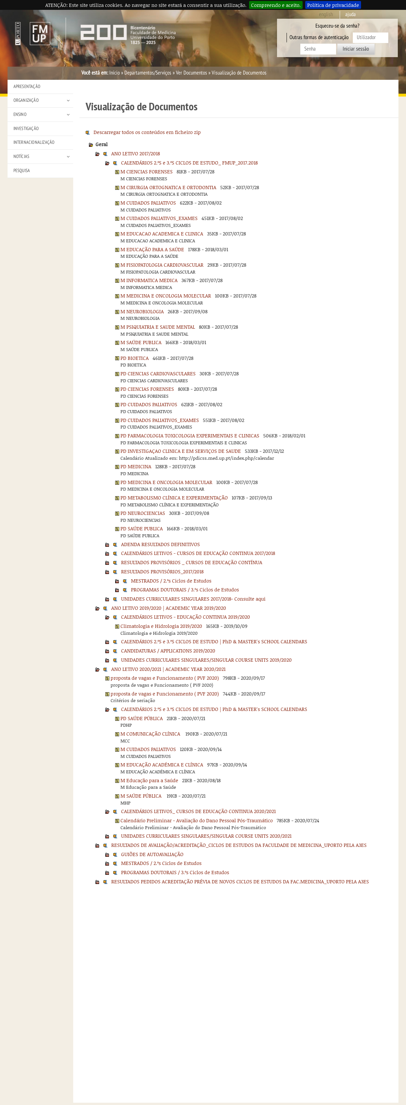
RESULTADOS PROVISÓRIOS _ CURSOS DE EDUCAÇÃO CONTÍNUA (191, 562)
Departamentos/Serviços (147, 73)
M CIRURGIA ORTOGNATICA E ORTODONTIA (168, 187)
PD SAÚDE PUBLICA (141, 528)
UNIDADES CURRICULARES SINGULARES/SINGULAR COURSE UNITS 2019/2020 (206, 659)
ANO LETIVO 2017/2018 (135, 153)
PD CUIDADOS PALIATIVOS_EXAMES (159, 420)
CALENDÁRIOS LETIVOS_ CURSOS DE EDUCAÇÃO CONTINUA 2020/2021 (198, 811)
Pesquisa (21, 170)
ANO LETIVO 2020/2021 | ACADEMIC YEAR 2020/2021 (168, 669)
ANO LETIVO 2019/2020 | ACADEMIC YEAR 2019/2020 (168, 608)
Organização (26, 100)
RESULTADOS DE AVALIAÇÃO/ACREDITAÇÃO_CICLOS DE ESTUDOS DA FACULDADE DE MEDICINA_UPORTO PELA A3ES (239, 845)
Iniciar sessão (356, 49)
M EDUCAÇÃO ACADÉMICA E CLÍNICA (161, 764)
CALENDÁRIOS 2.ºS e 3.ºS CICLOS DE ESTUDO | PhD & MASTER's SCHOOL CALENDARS (214, 641)
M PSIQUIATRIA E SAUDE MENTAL (157, 326)
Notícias (21, 156)
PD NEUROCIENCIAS (142, 513)
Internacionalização (34, 142)
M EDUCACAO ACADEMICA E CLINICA (161, 233)
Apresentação (26, 86)
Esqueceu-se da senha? (337, 26)
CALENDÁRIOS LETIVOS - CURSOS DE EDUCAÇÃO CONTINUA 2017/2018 (198, 553)
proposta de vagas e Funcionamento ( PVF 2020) (165, 677)
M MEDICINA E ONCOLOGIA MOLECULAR (165, 295)
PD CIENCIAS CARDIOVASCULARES (158, 373)
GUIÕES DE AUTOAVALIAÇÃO (152, 854)
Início (114, 73)
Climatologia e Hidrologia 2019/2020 (161, 626)
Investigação (26, 128)
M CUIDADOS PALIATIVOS (148, 202)
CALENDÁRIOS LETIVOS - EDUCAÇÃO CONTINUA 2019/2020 (185, 616)
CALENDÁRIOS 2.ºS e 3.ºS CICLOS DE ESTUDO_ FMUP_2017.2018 (189, 162)
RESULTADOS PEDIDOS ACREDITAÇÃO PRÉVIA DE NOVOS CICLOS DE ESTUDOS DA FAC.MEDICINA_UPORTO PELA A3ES (240, 881)
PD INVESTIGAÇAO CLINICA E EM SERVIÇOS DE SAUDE (180, 451)
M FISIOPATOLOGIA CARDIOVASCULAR (161, 264)
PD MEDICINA (135, 466)
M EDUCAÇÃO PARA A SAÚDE (152, 249)
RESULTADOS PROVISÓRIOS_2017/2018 (162, 571)
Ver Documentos (191, 73)
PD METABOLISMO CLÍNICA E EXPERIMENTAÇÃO (174, 497)
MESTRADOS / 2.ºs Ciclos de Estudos (171, 580)
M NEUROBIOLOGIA (142, 311)
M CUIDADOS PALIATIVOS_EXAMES (159, 218)
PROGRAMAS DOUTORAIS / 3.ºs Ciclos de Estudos (185, 589)
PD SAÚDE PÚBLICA (141, 718)
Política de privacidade (333, 5)
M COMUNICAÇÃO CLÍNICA (151, 733)
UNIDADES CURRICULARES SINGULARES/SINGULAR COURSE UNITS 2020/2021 (206, 835)
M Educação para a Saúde (149, 780)
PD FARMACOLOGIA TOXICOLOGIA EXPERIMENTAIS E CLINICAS (189, 435)
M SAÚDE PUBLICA (140, 342)
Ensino (20, 114)
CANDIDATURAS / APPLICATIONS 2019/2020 (168, 650)
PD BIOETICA (134, 358)
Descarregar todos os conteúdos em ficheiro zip (147, 132)
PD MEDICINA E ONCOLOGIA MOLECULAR (166, 482)
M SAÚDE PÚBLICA (141, 795)
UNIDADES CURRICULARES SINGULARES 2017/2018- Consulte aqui (193, 598)
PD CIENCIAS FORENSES (147, 389)
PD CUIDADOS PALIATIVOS (148, 404)
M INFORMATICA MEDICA (149, 280)
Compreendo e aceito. (276, 5)
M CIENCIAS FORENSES (146, 171)
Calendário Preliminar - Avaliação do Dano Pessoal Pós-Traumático (196, 820)
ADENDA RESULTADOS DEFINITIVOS (160, 544)
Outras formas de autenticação (319, 37)
